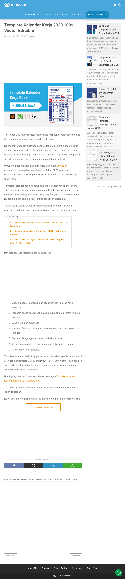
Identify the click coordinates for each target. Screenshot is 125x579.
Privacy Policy (60, 568)
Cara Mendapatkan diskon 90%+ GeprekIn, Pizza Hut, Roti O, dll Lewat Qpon (39, 225)
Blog (64, 15)
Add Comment (28, 36)
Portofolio (77, 15)
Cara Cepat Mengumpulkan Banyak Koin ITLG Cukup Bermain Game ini (38, 233)
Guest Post (92, 568)
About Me (32, 568)
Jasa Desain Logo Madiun (109, 186)
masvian (62, 166)
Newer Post (10, 556)
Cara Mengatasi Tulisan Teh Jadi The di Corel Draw (108, 156)
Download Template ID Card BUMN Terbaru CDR (109, 30)
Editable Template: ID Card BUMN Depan (108, 93)
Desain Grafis (32, 15)
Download (51, 15)
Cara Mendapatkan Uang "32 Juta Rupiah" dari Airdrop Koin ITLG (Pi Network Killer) (37, 241)
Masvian (69, 576)
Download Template (43, 407)
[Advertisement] (43, 60)
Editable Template (97, 15)
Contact (45, 568)
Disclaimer (77, 568)
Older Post (76, 556)
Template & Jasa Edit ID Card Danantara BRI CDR (109, 61)
